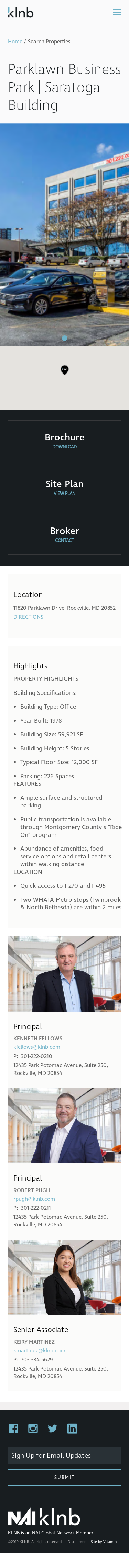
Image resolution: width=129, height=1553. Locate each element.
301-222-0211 (36, 1208)
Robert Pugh (31, 1190)
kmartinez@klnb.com (39, 1350)
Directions (28, 617)
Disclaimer (77, 1541)
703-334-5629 (37, 1359)
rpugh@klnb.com (34, 1199)
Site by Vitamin (104, 1541)
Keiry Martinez (34, 1342)
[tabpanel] (64, 234)
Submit (64, 1477)
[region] (64, 375)
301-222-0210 (36, 1056)
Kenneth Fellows (37, 1038)
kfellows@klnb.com (36, 1047)
